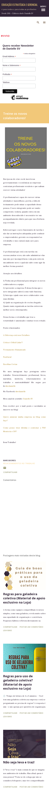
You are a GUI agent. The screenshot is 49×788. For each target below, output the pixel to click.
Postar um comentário (31, 627)
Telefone (6, 82)
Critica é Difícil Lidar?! (13, 342)
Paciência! (7, 357)
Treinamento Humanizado (14, 350)
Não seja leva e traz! (18, 762)
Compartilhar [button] (10, 472)
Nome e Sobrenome (12, 65)
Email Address (9, 56)
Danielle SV (28, 399)
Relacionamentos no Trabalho (19, 463)
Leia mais (7, 630)
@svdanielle (10, 386)
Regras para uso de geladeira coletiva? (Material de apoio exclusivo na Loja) (18, 682)
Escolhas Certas (10, 364)
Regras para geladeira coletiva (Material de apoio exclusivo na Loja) (24, 598)
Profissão (7, 74)
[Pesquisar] (38, 22)
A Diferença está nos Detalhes (16, 335)
